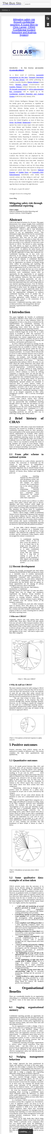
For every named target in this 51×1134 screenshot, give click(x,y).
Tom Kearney (40, 1114)
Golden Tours (23, 170)
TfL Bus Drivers (19, 78)
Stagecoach (26, 121)
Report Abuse (40, 1132)
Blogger (33, 1132)
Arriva (11, 121)
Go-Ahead (18, 121)
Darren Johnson (33, 80)
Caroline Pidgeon (15, 85)
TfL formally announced (17, 87)
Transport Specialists (36, 76)
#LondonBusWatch (16, 68)
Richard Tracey (22, 83)
